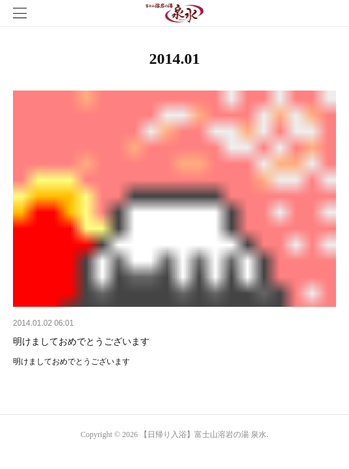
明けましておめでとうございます (81, 341)
